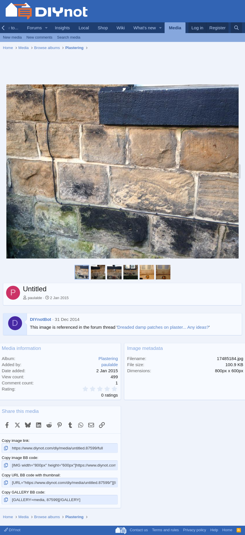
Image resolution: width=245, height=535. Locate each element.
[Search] (236, 27)
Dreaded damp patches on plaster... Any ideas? (163, 327)
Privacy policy (194, 529)
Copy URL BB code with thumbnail (31, 474)
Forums (34, 27)
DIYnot (12, 529)
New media (12, 37)
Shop (103, 27)
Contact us (139, 529)
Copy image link (15, 440)
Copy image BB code (19, 457)
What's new (145, 27)
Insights (62, 27)
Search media (68, 37)
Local (84, 27)
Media (175, 27)
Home (227, 529)
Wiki (121, 27)
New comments (39, 37)
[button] (46, 27)
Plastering (108, 358)
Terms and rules (165, 529)
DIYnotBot (40, 319)
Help (214, 529)
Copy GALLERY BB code (23, 491)
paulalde (35, 298)
